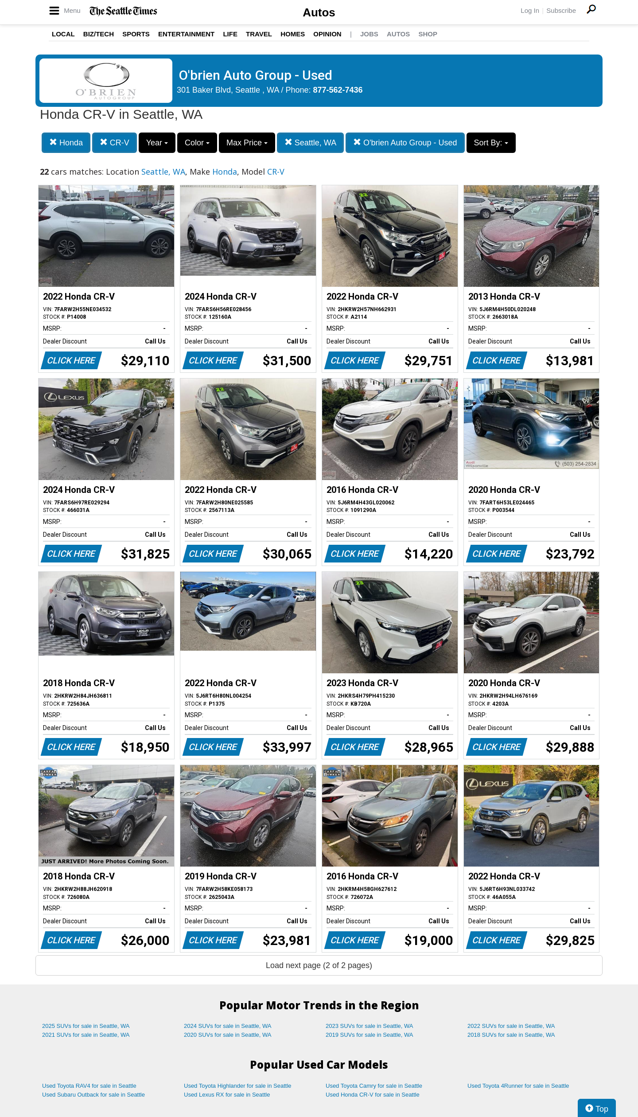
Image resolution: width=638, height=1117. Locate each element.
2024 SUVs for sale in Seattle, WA (228, 1026)
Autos (319, 12)
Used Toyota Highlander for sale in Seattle (238, 1085)
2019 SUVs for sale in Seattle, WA (369, 1034)
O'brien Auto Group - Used (405, 142)
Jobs (369, 34)
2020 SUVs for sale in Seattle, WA (228, 1034)
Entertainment (186, 34)
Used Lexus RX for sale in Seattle (227, 1094)
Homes (292, 34)
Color (197, 142)
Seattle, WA (310, 142)
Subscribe (561, 10)
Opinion (327, 34)
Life (230, 34)
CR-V (114, 142)
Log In (530, 10)
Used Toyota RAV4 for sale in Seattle (89, 1085)
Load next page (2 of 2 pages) (319, 965)
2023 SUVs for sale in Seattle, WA (369, 1026)
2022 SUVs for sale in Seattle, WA (511, 1026)
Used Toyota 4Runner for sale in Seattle (518, 1085)
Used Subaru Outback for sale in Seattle (93, 1094)
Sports (136, 34)
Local (63, 34)
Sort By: (491, 142)
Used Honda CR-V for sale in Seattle (373, 1094)
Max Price (247, 142)
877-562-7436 (338, 90)
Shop (427, 34)
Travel (259, 34)
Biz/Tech (98, 34)
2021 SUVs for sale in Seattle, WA (86, 1034)
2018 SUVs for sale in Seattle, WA (511, 1034)
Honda (66, 142)
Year (157, 142)
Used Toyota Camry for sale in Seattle (374, 1085)
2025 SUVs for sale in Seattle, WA (86, 1026)
